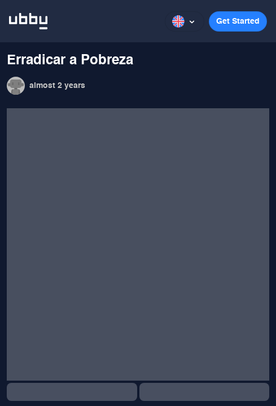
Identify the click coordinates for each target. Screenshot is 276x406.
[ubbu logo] (28, 21)
